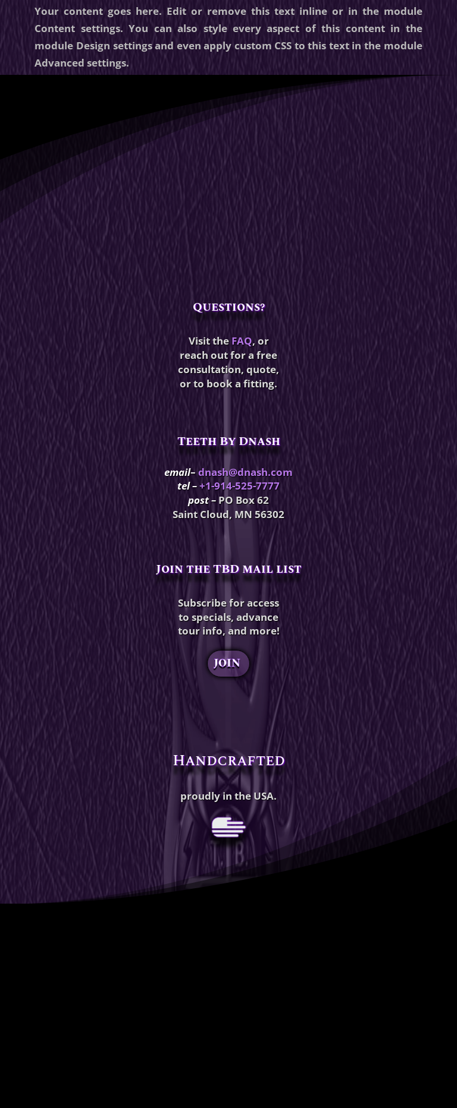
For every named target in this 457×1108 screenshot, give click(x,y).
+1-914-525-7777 (239, 486)
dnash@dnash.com (245, 472)
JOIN (227, 663)
